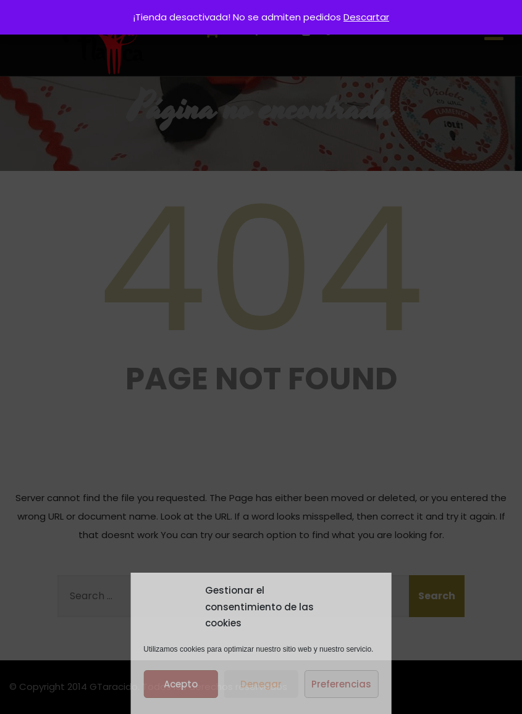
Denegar (261, 684)
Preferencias (341, 684)
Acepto (181, 684)
